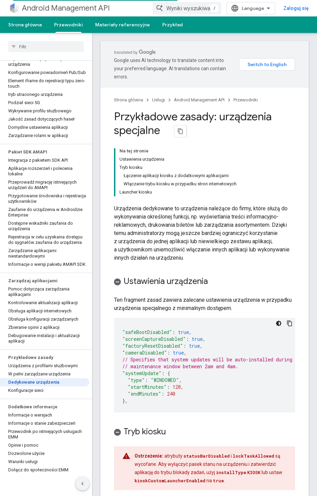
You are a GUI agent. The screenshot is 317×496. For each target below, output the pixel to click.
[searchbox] (46, 46)
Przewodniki (245, 99)
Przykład (172, 25)
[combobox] (208, 8)
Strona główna (25, 25)
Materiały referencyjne (122, 25)
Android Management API (66, 8)
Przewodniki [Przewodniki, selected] (68, 25)
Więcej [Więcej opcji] (203, 25)
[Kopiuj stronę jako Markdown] (180, 131)
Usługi (158, 99)
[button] (204, 226)
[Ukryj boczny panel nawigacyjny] (82, 484)
